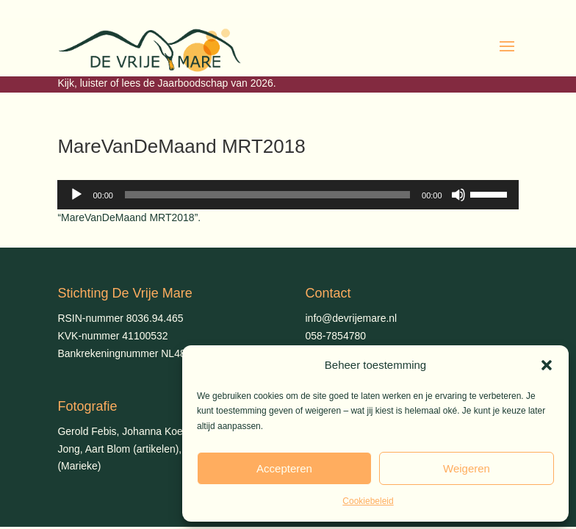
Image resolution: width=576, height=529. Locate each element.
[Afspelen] (76, 194)
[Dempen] (458, 194)
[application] (287, 194)
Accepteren (284, 468)
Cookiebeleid (367, 501)
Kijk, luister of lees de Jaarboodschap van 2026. (166, 83)
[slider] (267, 194)
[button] (546, 365)
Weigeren (466, 468)
